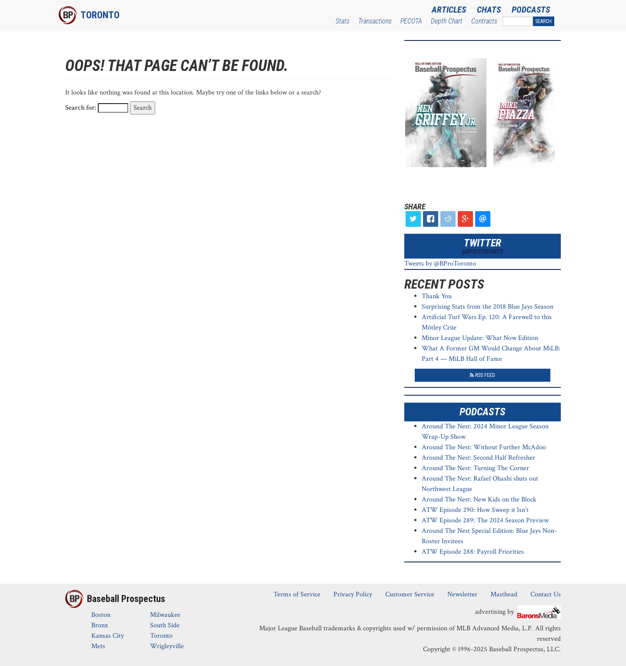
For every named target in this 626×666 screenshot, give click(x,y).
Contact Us (545, 594)
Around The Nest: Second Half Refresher (478, 457)
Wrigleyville (167, 646)
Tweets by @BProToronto (440, 263)
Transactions (375, 21)
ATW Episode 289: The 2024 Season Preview (485, 520)
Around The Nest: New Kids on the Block (479, 499)
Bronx (99, 625)
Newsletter (462, 594)
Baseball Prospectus (126, 598)
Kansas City (107, 635)
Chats (489, 9)
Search (543, 21)
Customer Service (409, 594)
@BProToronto (482, 251)
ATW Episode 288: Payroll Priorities (473, 551)
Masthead (503, 594)
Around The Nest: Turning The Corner (475, 468)
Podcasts (531, 9)
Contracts (484, 21)
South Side (165, 625)
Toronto (100, 15)
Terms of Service (296, 594)
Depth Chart (447, 21)
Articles (449, 9)
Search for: (80, 107)
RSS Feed (482, 375)
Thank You (437, 296)
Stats (343, 21)
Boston (100, 614)
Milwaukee (165, 614)
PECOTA (411, 21)
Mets (98, 646)
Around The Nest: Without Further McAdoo (484, 447)
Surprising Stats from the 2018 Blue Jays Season (487, 306)
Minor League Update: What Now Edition (480, 338)
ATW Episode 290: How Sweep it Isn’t (475, 510)
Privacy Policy (352, 594)
